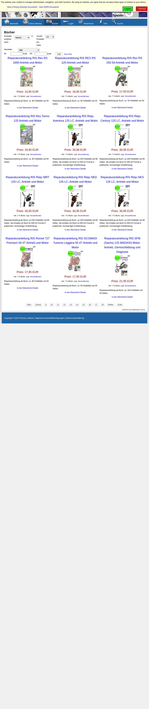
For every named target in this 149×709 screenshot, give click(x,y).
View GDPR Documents (49, 7)
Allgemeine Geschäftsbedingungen (49, 318)
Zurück (38, 305)
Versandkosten (35, 96)
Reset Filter (68, 54)
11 (58, 305)
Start (29, 305)
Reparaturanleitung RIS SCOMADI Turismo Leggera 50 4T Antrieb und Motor (75, 243)
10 (52, 305)
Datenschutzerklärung (75, 318)
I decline (142, 9)
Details (35, 108)
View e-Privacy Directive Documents (22, 7)
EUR (25, 54)
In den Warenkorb (24, 108)
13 (71, 305)
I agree (127, 9)
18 (103, 305)
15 (83, 305)
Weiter (110, 305)
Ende (120, 305)
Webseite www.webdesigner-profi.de (133, 309)
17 (96, 305)
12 (64, 305)
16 (90, 305)
